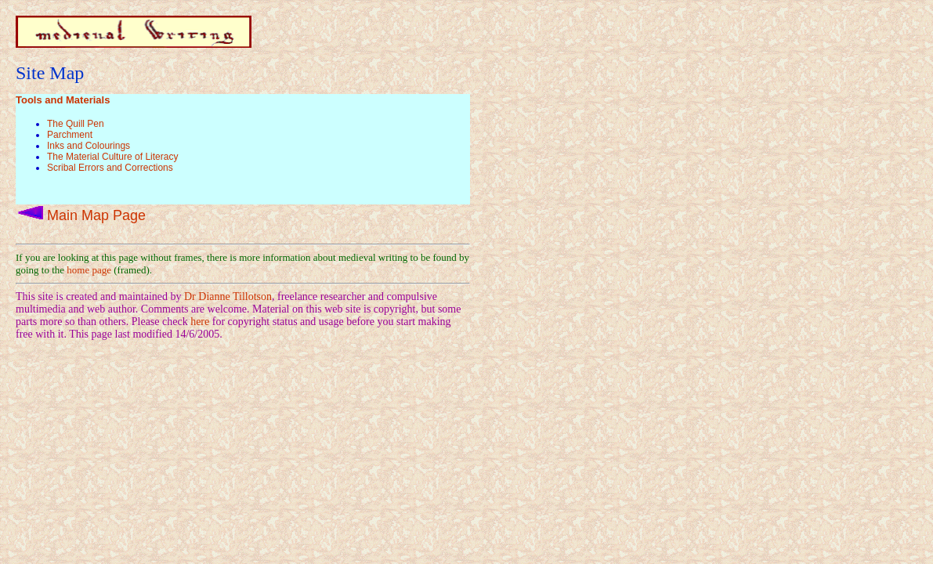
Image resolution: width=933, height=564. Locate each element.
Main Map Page (96, 215)
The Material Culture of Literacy (112, 156)
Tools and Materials (63, 100)
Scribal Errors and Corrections (110, 167)
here (199, 321)
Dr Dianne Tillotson (228, 296)
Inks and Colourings (88, 145)
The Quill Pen (75, 123)
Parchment (69, 134)
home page (89, 270)
